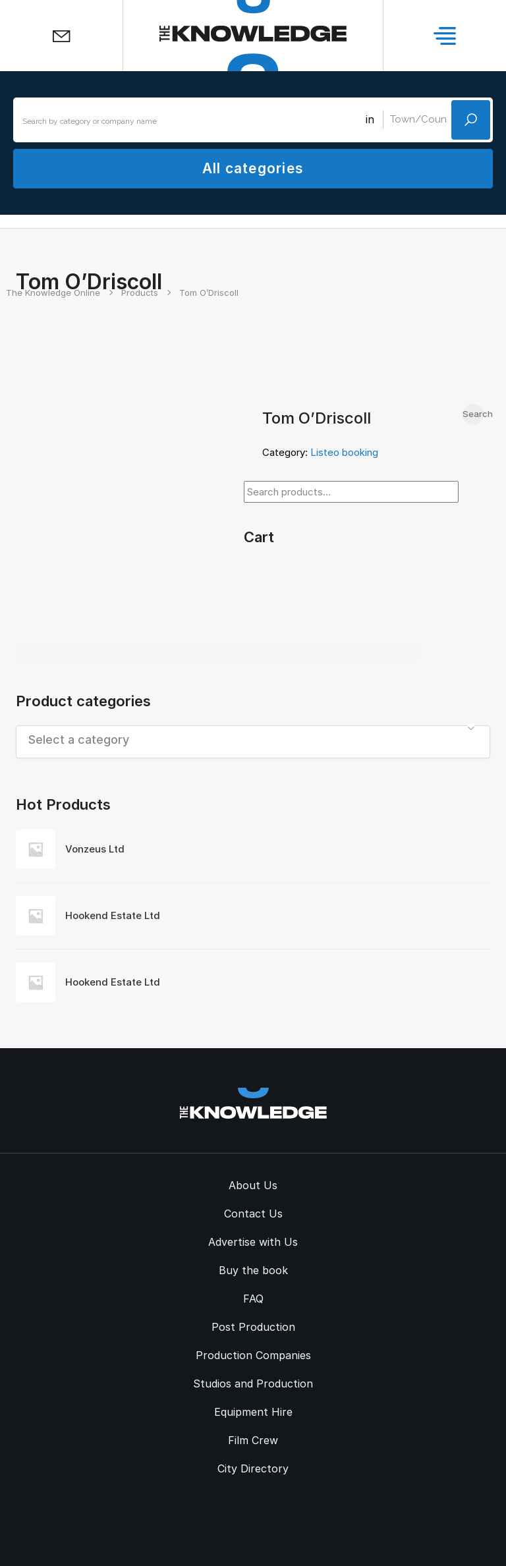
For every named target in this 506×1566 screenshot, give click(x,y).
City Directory (253, 1468)
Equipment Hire (253, 1411)
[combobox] (253, 741)
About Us (253, 1185)
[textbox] (253, 739)
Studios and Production (253, 1383)
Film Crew (253, 1440)
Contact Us (253, 1213)
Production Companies (253, 1355)
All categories (253, 168)
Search (473, 413)
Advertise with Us (253, 1241)
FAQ (253, 1298)
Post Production (253, 1326)
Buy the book (253, 1270)
